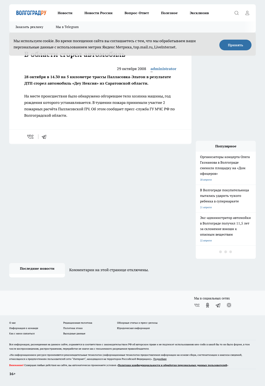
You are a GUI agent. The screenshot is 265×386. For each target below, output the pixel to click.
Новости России (98, 13)
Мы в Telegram (67, 27)
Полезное (169, 13)
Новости (65, 13)
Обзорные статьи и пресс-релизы (137, 322)
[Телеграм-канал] (218, 305)
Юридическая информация (133, 328)
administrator (163, 68)
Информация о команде (23, 328)
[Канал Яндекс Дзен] (229, 305)
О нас (12, 322)
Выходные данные (74, 333)
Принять (235, 45)
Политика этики (73, 328)
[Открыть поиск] (236, 13)
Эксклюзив (199, 13)
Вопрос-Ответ (137, 13)
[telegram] (45, 137)
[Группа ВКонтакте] (196, 305)
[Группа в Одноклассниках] (207, 305)
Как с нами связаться (22, 333)
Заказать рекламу (29, 27)
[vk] (31, 137)
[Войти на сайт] (247, 13)
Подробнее (160, 359)
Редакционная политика (77, 322)
